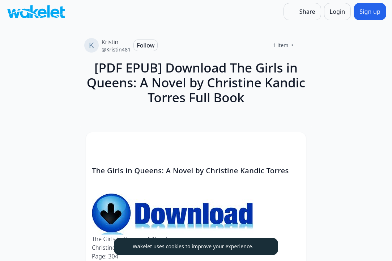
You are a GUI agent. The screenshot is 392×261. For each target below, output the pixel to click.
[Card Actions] (294, 144)
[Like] (302, 45)
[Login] (337, 11)
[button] (294, 144)
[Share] (302, 11)
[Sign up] (370, 11)
